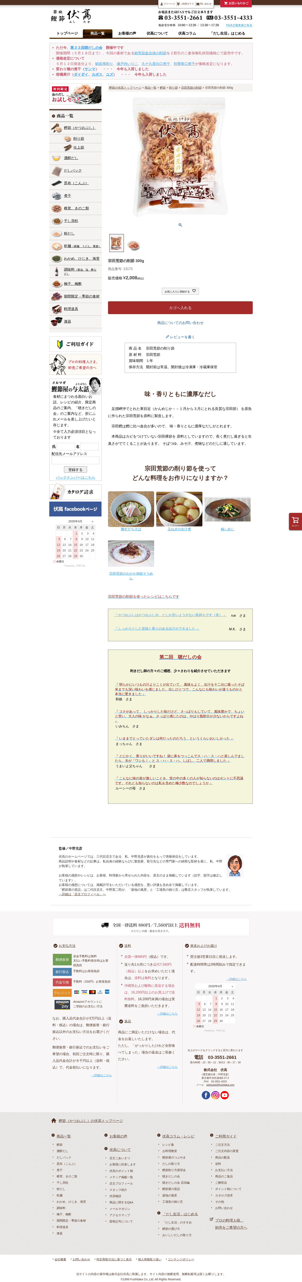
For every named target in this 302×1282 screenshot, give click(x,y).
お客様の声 (127, 33)
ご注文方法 (222, 1144)
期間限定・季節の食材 (82, 296)
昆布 (76, 183)
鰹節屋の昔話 (171, 1189)
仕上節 (78, 148)
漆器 (67, 322)
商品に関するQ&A (121, 1202)
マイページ (167, 4)
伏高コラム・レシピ (178, 1136)
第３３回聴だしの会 (86, 48)
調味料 (80, 271)
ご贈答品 (221, 1182)
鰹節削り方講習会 (174, 1170)
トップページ (67, 33)
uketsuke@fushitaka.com (220, 1084)
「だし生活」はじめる (227, 33)
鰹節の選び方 (171, 1228)
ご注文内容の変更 (227, 1151)
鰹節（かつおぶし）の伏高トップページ (91, 1121)
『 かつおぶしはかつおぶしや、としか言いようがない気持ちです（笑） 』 (170, 615)
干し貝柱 (71, 221)
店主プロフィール (121, 1183)
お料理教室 (169, 1151)
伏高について (157, 33)
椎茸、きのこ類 (76, 208)
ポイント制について (228, 1189)
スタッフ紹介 (118, 1189)
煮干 (67, 196)
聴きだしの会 (171, 1176)
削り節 (78, 139)
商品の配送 (222, 1157)
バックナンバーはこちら (75, 478)
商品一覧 (97, 33)
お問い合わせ (224, 1208)
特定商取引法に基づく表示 (114, 1259)
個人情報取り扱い (149, 1259)
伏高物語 (115, 1196)
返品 (127, 1021)
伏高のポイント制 (121, 1171)
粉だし (69, 233)
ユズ (109, 75)
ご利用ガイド (185, 4)
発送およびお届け (203, 946)
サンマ (90, 69)
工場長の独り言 (172, 1201)
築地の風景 (169, 1195)
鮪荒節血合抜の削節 (150, 53)
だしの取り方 (171, 1163)
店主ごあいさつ (119, 1158)
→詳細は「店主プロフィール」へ (82, 894)
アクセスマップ (119, 1215)
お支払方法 (67, 946)
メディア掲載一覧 (121, 1177)
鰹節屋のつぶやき (174, 1157)
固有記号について (121, 1221)
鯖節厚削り (104, 64)
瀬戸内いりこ (127, 64)
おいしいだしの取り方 (177, 1235)
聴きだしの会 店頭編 (176, 1182)
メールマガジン (119, 1208)
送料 (127, 946)
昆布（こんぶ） (67, 1163)
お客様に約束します (122, 1164)
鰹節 (80, 128)
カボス (97, 75)
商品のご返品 (224, 1176)
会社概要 (60, 1259)
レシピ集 (168, 1144)
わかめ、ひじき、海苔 (82, 259)
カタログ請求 (224, 1195)
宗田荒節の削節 (191, 87)
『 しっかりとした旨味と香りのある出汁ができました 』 (157, 628)
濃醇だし (71, 158)
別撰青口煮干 (184, 64)
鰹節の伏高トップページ (125, 87)
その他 (219, 1201)
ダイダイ (81, 75)
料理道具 (71, 309)
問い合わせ (204, 4)
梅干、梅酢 (73, 284)
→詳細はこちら (101, 1075)
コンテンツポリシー (181, 1259)
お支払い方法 (224, 1170)
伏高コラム (187, 33)
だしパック (73, 171)
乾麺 (82, 246)
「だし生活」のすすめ (177, 1222)
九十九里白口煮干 (156, 64)
